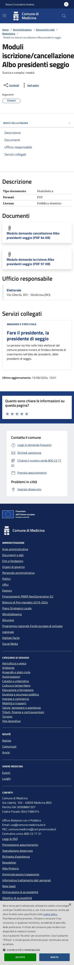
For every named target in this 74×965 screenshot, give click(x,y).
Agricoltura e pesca (14, 663)
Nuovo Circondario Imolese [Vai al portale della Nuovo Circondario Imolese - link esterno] (20, 4)
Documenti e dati (45, 30)
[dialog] (37, 933)
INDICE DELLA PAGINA (37, 123)
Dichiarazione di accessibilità (20, 892)
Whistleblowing (12, 614)
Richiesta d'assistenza (16, 856)
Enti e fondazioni (12, 561)
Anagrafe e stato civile (21, 324)
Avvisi (6, 752)
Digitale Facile (11, 638)
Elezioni (7, 590)
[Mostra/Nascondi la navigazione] (4, 15)
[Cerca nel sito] (64, 15)
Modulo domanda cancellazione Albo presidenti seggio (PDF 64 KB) (33, 235)
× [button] (69, 904)
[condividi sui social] (11, 85)
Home (5, 30)
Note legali (9, 886)
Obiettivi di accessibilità (17, 898)
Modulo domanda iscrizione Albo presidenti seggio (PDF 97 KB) (30, 261)
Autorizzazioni (11, 676)
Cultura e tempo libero (16, 685)
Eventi (6, 772)
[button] (37, 950)
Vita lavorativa (11, 721)
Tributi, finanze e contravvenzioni (23, 712)
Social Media (10, 643)
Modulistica (8, 33)
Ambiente (8, 668)
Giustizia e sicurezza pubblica (20, 694)
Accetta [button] (20, 957)
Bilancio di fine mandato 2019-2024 (25, 602)
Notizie (6, 740)
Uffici (5, 584)
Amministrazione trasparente (20, 874)
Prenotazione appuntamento (20, 845)
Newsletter (9, 862)
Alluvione (8, 620)
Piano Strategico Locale (17, 608)
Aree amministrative (15, 549)
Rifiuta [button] (54, 957)
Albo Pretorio (10, 868)
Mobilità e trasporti (14, 703)
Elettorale (14, 290)
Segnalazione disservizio (17, 850)
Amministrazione (22, 30)
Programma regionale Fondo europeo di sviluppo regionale (32, 629)
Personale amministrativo (18, 573)
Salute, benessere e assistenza (21, 707)
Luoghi (6, 778)
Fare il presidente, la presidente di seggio (28, 336)
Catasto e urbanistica (15, 681)
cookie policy (50, 914)
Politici (6, 578)
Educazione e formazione (17, 690)
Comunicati (9, 746)
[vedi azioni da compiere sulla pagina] (30, 85)
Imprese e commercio (15, 699)
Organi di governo (13, 567)
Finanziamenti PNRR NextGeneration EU (27, 596)
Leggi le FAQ (10, 839)
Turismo (7, 716)
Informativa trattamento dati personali (26, 880)
